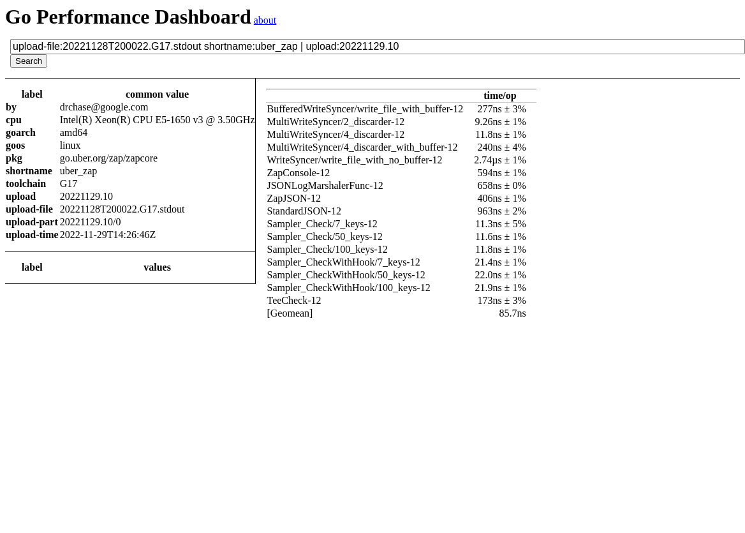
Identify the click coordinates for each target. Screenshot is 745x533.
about (265, 20)
